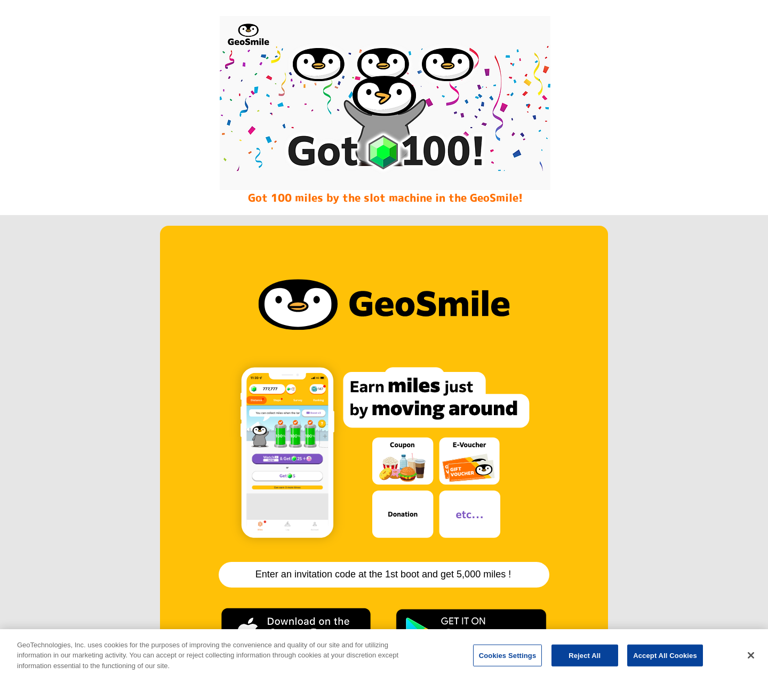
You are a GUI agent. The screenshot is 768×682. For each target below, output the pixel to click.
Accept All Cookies (665, 659)
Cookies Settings (508, 659)
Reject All (585, 659)
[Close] (751, 659)
